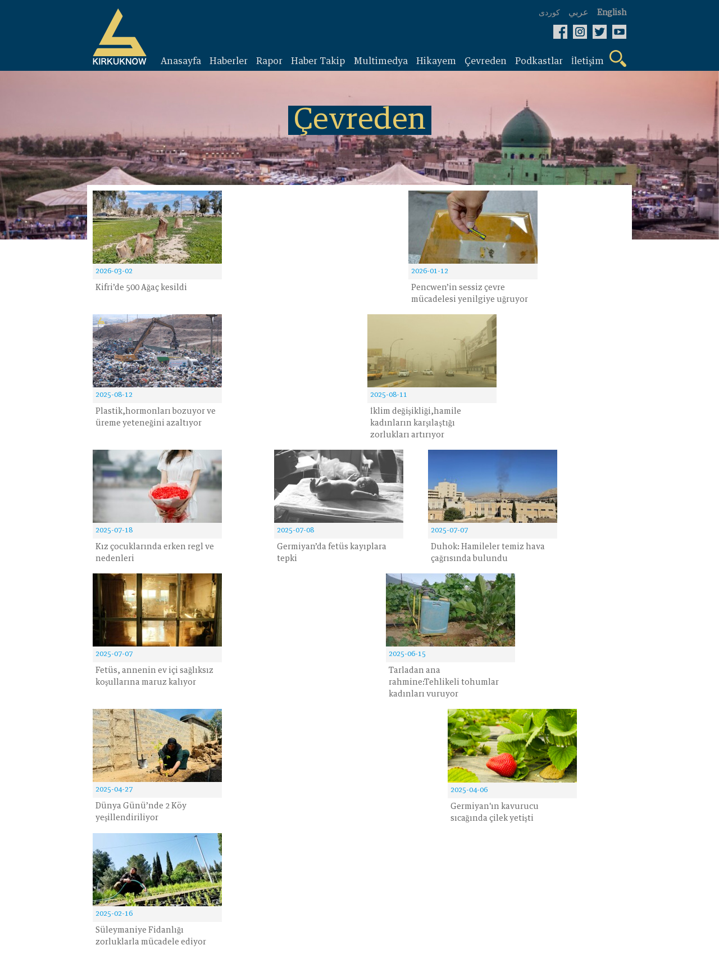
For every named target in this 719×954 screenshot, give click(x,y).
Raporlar (112, 739)
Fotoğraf (201, 758)
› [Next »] (610, 616)
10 (470, 616)
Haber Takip (120, 758)
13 (519, 616)
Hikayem (202, 720)
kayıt (293, 652)
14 (567, 616)
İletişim (289, 739)
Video (285, 720)
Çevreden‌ (204, 739)
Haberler (112, 720)
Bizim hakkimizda (312, 758)
